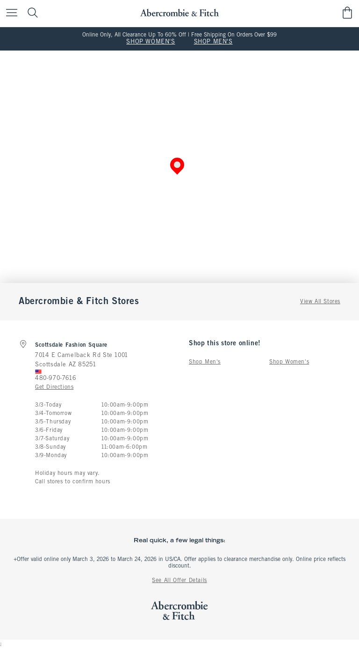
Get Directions (54, 387)
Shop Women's (289, 362)
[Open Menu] (9, 13)
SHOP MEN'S (213, 42)
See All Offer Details (179, 580)
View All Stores (320, 302)
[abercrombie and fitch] (179, 13)
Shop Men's (205, 362)
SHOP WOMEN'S (150, 42)
